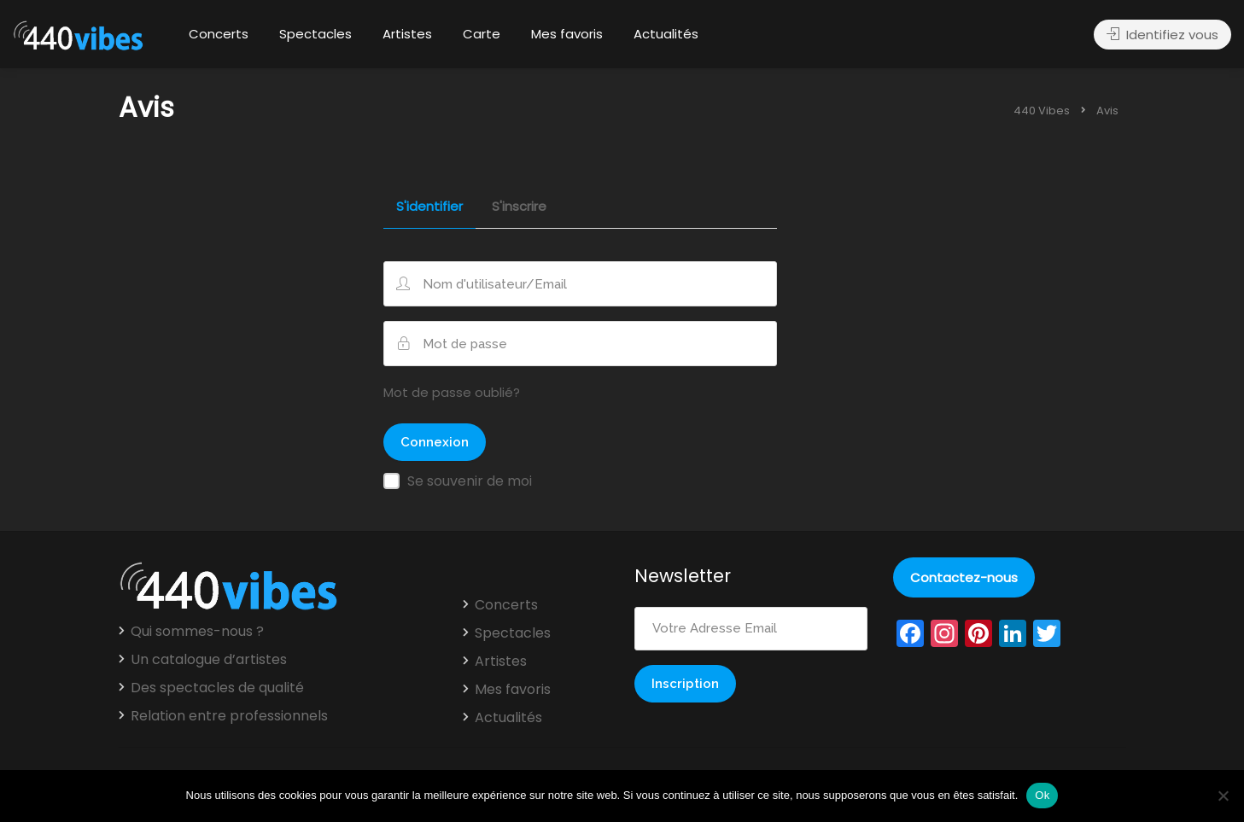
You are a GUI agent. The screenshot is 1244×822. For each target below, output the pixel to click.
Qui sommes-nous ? (197, 631)
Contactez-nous (964, 577)
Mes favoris (567, 34)
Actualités (666, 34)
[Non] (1222, 795)
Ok (1042, 795)
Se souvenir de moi (469, 481)
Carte (481, 34)
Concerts (218, 34)
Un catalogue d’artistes (209, 659)
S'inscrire (519, 207)
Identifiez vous (1162, 35)
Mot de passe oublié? (451, 392)
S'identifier (429, 207)
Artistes (407, 34)
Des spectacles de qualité (217, 688)
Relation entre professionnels (229, 716)
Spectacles (315, 34)
